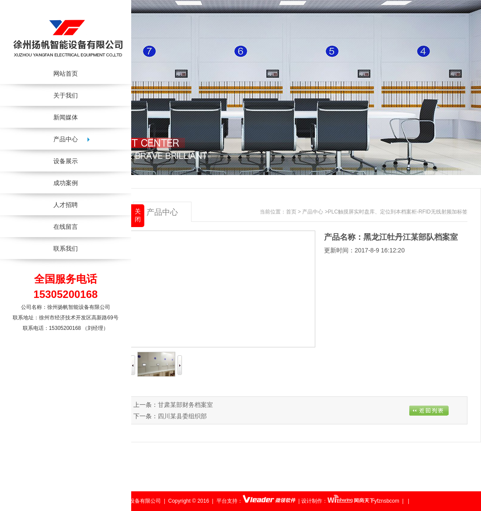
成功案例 (65, 182)
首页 (291, 212)
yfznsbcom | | (391, 501)
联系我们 (65, 248)
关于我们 (65, 95)
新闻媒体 (65, 117)
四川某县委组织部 (182, 416)
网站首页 (65, 73)
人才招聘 (65, 204)
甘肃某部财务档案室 (185, 404)
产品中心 (312, 212)
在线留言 (65, 226)
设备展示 (65, 161)
